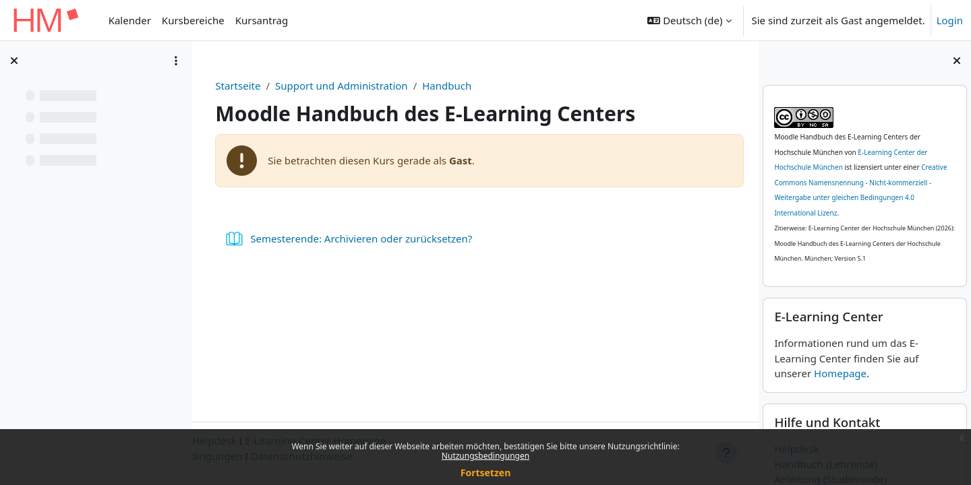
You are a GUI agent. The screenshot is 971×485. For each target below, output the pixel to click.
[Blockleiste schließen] (957, 60)
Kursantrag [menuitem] (262, 20)
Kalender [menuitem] (130, 20)
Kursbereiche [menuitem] (193, 20)
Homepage (840, 373)
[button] (689, 20)
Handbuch (450, 85)
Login (950, 20)
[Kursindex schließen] (14, 60)
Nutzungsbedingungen (485, 455)
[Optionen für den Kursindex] (176, 60)
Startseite (241, 85)
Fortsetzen (486, 472)
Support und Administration (344, 85)
